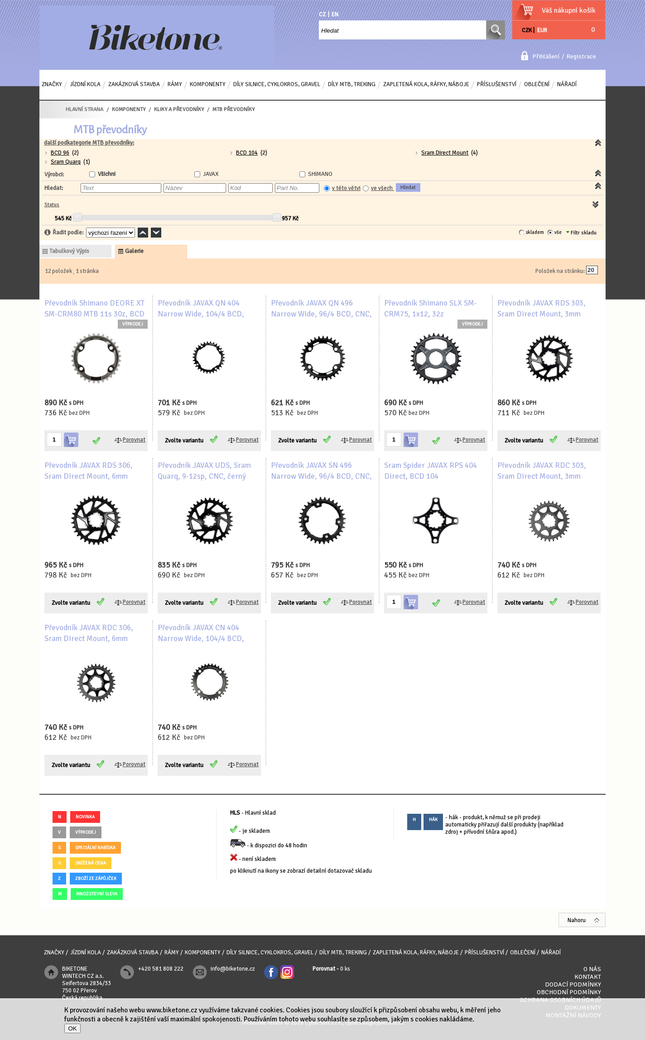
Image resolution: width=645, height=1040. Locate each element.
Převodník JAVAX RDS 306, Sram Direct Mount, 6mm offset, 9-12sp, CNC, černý (88, 476)
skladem (535, 232)
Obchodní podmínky (569, 992)
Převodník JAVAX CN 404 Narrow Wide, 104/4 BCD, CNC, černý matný (201, 638)
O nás (592, 969)
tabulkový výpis (69, 251)
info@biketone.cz (233, 968)
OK (72, 1028)
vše (558, 232)
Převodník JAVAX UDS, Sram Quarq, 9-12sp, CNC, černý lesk (204, 476)
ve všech (382, 188)
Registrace (581, 56)
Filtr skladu (581, 232)
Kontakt (587, 977)
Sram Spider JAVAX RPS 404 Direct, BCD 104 (430, 471)
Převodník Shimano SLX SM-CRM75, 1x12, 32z (430, 308)
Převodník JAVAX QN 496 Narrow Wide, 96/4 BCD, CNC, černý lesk (321, 314)
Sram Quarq (66, 161)
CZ (322, 14)
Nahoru (577, 920)
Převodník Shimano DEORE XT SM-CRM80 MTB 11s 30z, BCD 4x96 (94, 314)
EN (335, 14)
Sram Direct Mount (444, 152)
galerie (134, 251)
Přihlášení (545, 56)
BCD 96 (60, 152)
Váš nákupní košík (569, 10)
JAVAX (211, 174)
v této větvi (346, 188)
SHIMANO (320, 174)
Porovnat (134, 439)
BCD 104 (247, 152)
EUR (542, 30)
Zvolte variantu (184, 440)
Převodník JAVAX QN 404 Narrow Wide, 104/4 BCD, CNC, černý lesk (201, 314)
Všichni (107, 174)
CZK (527, 30)
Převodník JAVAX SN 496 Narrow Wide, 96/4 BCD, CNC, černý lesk (321, 476)
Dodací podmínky (573, 984)
